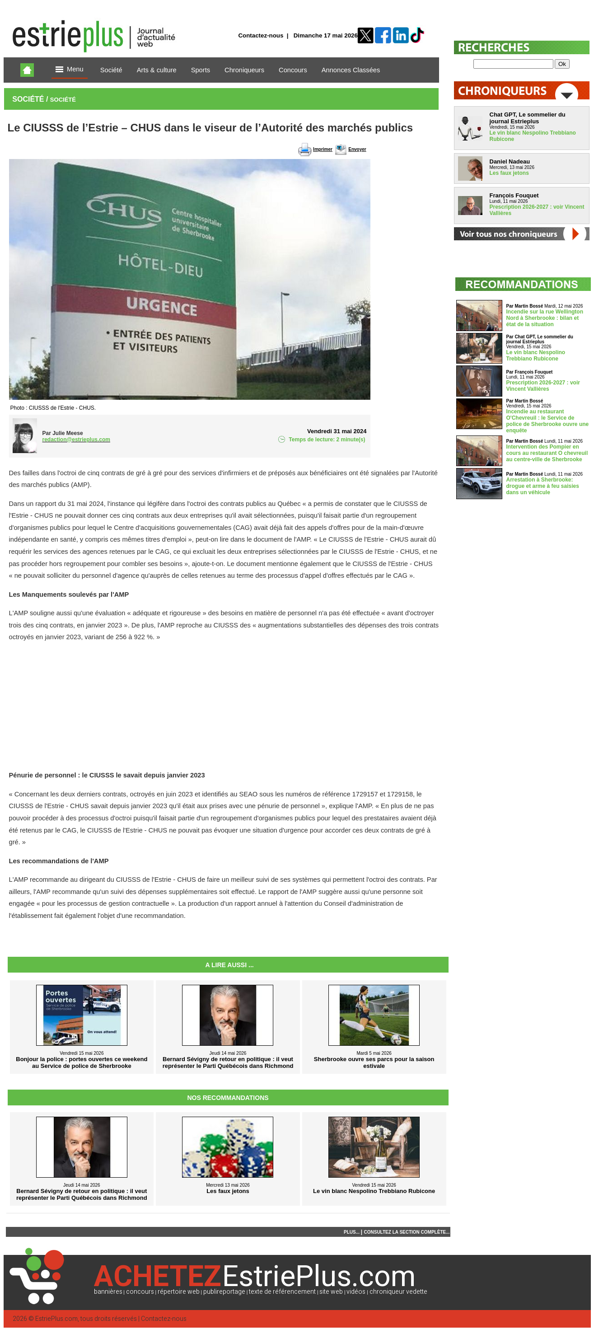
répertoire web (179, 1291)
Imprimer (322, 149)
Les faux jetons (509, 173)
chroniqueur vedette (398, 1291)
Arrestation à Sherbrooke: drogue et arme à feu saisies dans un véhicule (542, 486)
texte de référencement (282, 1291)
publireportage (224, 1291)
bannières (108, 1291)
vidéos (355, 1291)
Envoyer (357, 149)
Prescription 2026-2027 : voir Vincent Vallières (543, 385)
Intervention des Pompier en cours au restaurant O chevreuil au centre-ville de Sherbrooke (547, 453)
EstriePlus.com (56, 1319)
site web (331, 1291)
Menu (69, 69)
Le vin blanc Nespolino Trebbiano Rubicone (536, 355)
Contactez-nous (260, 35)
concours (140, 1291)
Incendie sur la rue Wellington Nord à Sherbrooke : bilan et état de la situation (544, 318)
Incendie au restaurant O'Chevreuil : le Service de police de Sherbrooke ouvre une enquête (547, 421)
